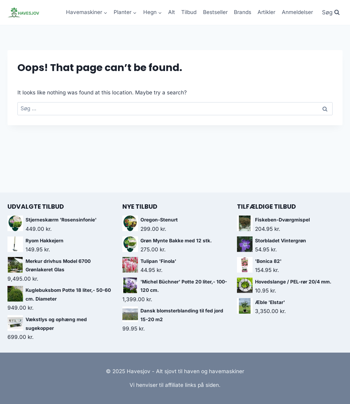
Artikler (266, 12)
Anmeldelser (297, 12)
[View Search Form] (331, 12)
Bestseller (215, 12)
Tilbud (188, 12)
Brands (242, 12)
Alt (171, 12)
